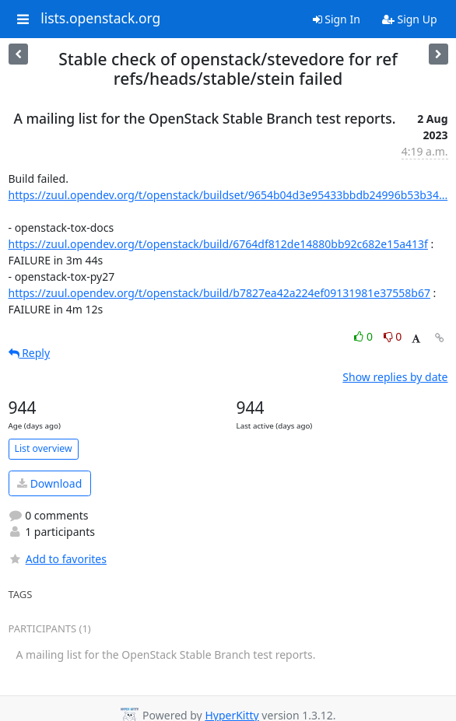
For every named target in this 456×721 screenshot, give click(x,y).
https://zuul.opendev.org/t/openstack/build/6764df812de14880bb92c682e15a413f (218, 243)
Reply (30, 352)
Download (49, 483)
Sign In (336, 19)
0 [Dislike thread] (393, 336)
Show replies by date (394, 376)
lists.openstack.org (100, 18)
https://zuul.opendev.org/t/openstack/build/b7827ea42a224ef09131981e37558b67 (219, 292)
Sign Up (409, 19)
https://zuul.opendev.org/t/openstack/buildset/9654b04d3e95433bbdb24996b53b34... (228, 194)
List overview (43, 448)
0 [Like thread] (364, 336)
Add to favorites (58, 558)
